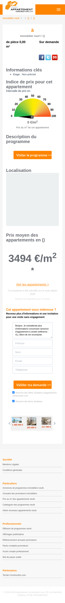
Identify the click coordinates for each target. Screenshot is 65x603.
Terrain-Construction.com (14, 575)
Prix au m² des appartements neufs (19, 499)
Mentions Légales (11, 464)
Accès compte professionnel (16, 551)
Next (54, 423)
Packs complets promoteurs (15, 546)
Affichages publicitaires (13, 534)
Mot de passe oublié (12, 557)
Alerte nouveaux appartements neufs (20, 510)
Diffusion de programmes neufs (17, 528)
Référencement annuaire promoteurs (20, 540)
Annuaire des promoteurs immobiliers (20, 493)
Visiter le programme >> (34, 155)
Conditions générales (12, 470)
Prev (9, 423)
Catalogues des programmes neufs (19, 505)
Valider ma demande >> (33, 385)
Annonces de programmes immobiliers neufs (23, 488)
